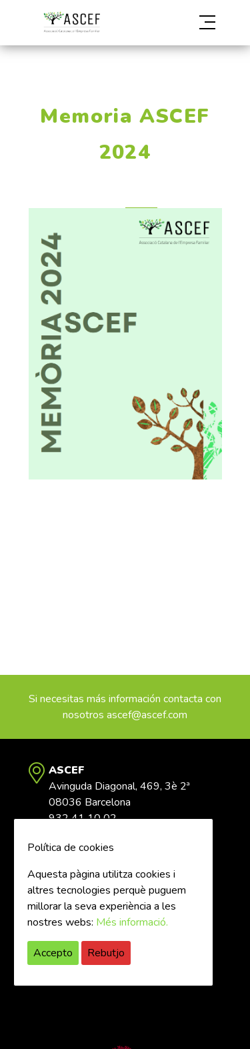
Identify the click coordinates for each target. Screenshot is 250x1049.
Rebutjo (106, 953)
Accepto (53, 953)
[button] (193, 22)
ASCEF (72, 22)
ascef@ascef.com (147, 715)
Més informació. (132, 922)
